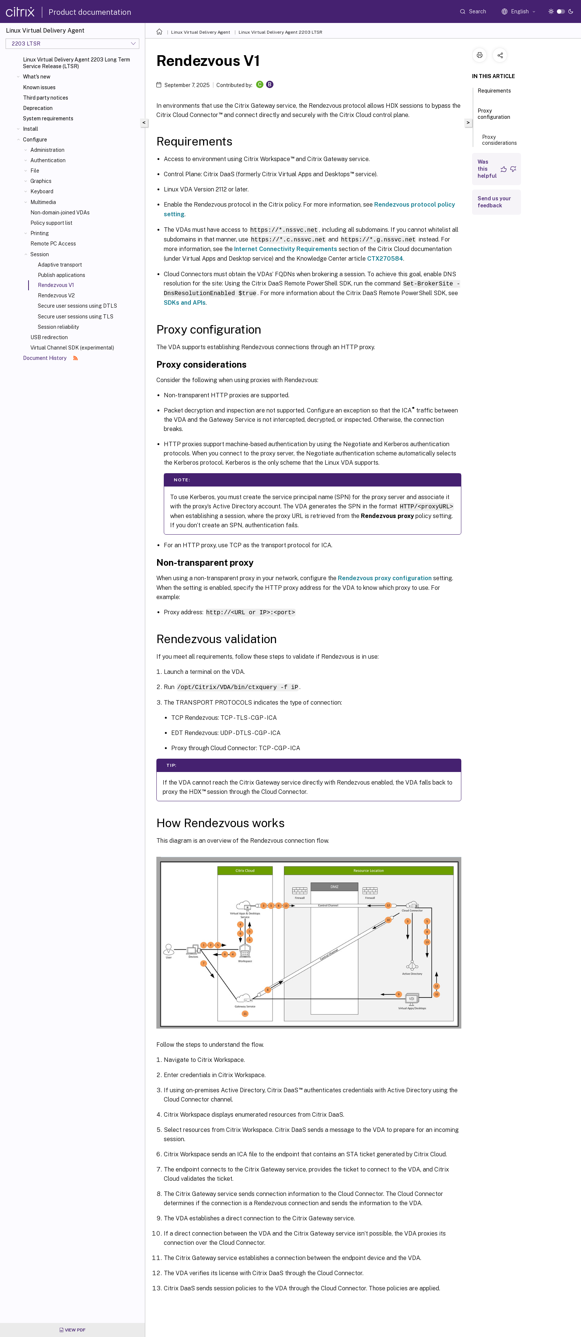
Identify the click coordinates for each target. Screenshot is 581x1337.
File (34, 171)
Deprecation (38, 108)
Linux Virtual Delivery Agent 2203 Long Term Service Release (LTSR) (76, 63)
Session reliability (58, 327)
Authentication (48, 160)
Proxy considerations (499, 143)
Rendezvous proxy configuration (385, 576)
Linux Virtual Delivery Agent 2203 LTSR (280, 32)
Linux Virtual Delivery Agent (200, 32)
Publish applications (61, 275)
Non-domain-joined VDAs (60, 212)
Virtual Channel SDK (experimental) (72, 348)
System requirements (48, 118)
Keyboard (41, 191)
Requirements (494, 94)
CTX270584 (385, 257)
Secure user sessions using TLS (75, 317)
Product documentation (90, 12)
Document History (50, 358)
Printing (39, 233)
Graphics (41, 181)
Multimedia (43, 202)
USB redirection (49, 337)
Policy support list (51, 223)
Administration (47, 150)
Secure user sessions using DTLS (77, 306)
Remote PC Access (53, 244)
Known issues (39, 87)
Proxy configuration (494, 117)
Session (39, 254)
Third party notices (45, 98)
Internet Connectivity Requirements (285, 248)
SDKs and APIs (185, 301)
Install (30, 129)
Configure (35, 140)
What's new (36, 77)
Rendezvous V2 (56, 295)
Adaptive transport (60, 265)
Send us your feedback (494, 201)
